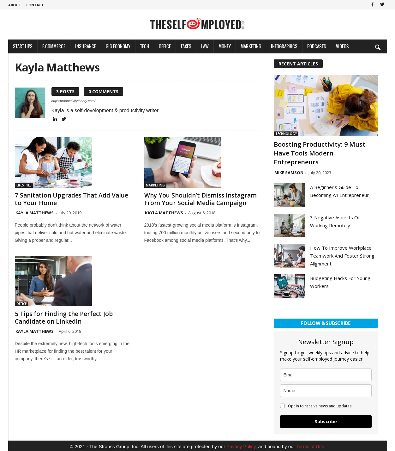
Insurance (85, 46)
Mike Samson (288, 172)
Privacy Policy (240, 446)
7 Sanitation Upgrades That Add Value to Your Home (71, 199)
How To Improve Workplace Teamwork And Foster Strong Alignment (342, 256)
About (14, 5)
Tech (144, 46)
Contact (35, 5)
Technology (286, 133)
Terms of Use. (311, 446)
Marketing (251, 46)
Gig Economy (118, 46)
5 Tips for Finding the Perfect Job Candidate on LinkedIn (64, 318)
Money (224, 46)
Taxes (186, 46)
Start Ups (23, 46)
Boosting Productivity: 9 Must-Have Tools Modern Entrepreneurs (321, 153)
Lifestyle (23, 185)
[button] (378, 47)
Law (205, 46)
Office (165, 46)
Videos (342, 46)
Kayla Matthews (34, 213)
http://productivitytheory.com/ (73, 101)
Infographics (284, 46)
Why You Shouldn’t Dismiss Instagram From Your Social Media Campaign (200, 199)
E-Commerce (53, 46)
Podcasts (316, 46)
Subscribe (326, 421)
